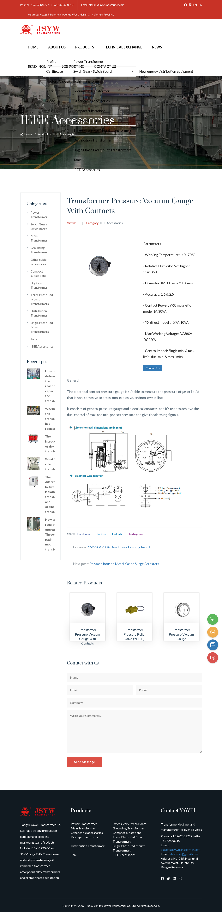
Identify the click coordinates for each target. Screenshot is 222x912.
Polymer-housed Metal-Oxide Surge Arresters (124, 564)
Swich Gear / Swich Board (130, 824)
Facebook (83, 534)
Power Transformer (84, 824)
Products (84, 47)
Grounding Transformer (128, 828)
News (157, 47)
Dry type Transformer (85, 837)
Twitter (101, 534)
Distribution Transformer (88, 846)
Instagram (136, 534)
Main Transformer (83, 828)
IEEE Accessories (64, 134)
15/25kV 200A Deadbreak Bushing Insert (119, 547)
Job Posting (73, 66)
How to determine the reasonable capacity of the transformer (54, 386)
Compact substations (127, 832)
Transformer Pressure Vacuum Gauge (181, 634)
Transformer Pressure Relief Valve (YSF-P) (134, 634)
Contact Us (105, 66)
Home (33, 47)
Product (42, 134)
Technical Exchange (123, 47)
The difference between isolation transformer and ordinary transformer (54, 494)
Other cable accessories (87, 832)
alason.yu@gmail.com (184, 854)
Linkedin (117, 534)
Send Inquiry (40, 66)
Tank (34, 339)
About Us (57, 47)
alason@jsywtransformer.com (180, 849)
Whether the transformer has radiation (54, 418)
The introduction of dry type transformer (54, 443)
